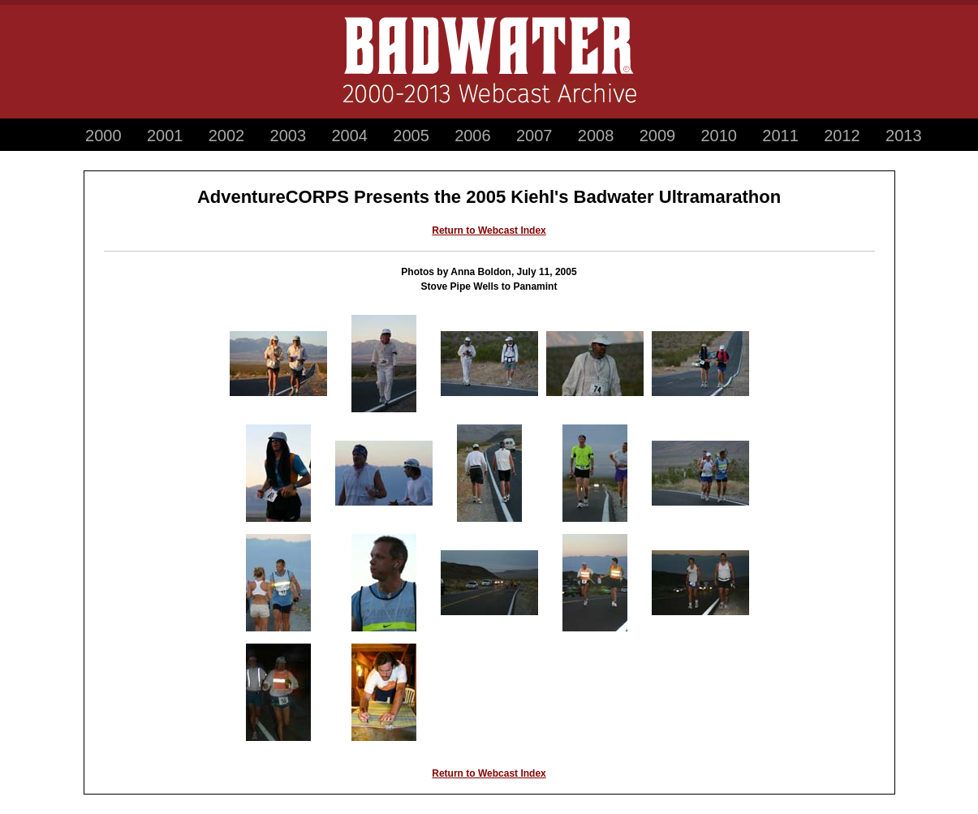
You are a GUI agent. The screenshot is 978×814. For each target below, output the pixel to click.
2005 (411, 135)
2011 (780, 135)
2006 (473, 135)
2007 (534, 135)
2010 (719, 135)
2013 (903, 135)
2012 (842, 135)
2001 (165, 135)
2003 (288, 135)
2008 (596, 135)
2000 (103, 135)
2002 (227, 135)
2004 (349, 135)
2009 (658, 135)
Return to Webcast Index (488, 230)
